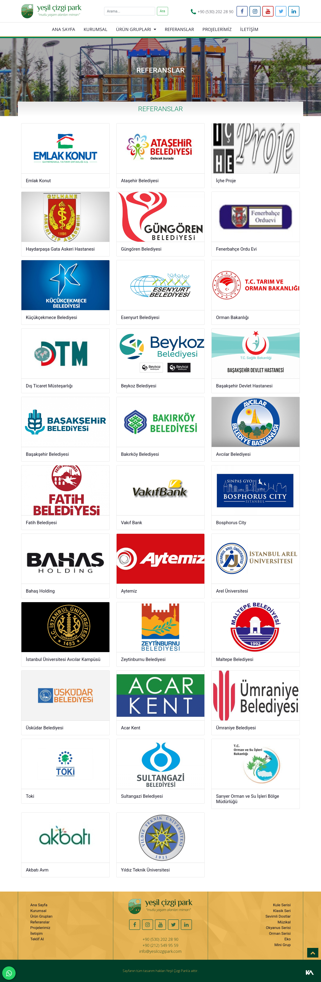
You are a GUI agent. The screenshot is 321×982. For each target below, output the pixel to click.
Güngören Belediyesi (141, 249)
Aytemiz (129, 591)
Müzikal (284, 922)
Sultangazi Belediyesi (142, 796)
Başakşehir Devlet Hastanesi (244, 386)
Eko (287, 939)
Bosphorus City (231, 522)
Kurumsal (38, 910)
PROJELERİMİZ (217, 29)
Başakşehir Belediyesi (47, 454)
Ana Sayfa (38, 905)
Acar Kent (130, 727)
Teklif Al (37, 939)
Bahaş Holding (40, 591)
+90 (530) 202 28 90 (215, 11)
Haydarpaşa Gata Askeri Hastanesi (60, 249)
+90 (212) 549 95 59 (160, 945)
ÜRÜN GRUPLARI (133, 29)
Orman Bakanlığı (232, 317)
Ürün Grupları (41, 916)
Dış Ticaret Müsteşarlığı (49, 386)
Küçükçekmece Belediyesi (51, 317)
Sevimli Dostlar (278, 916)
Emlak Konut (38, 180)
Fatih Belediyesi (41, 522)
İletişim (36, 933)
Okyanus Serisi (278, 927)
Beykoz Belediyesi (138, 386)
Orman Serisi (280, 933)
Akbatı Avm (37, 870)
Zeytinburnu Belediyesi (143, 659)
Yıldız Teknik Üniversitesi (145, 870)
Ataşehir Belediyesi (140, 180)
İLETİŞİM (249, 29)
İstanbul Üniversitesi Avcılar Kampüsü (63, 659)
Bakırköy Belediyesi (140, 454)
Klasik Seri (282, 910)
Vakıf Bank (131, 522)
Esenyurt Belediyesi (140, 317)
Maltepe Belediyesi (234, 659)
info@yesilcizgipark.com (160, 951)
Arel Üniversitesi (232, 591)
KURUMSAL (95, 29)
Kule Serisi (282, 905)
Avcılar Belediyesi (233, 454)
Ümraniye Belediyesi (236, 727)
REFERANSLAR (179, 29)
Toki (30, 796)
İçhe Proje (226, 180)
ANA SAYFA (63, 29)
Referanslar (39, 922)
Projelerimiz (40, 927)
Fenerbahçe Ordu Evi (236, 249)
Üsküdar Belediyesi (44, 727)
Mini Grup (282, 945)
